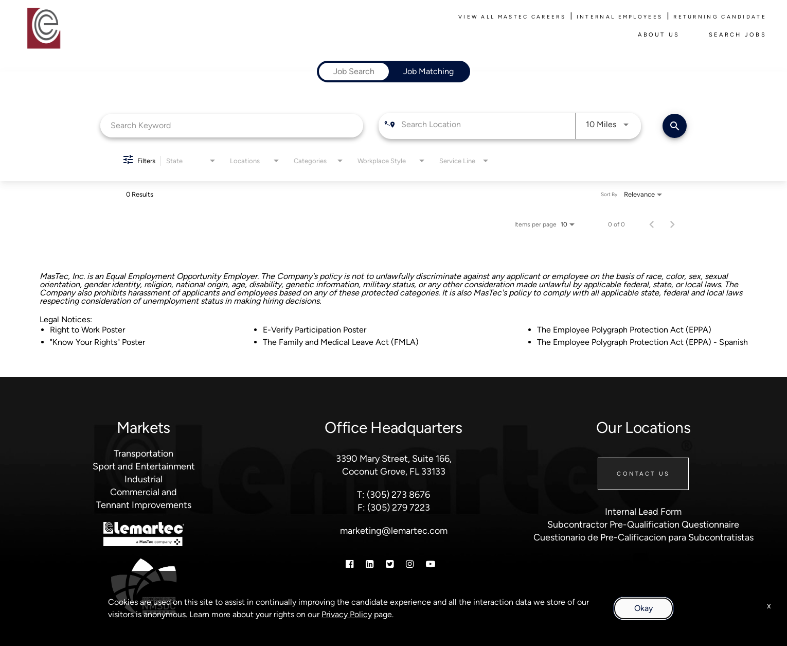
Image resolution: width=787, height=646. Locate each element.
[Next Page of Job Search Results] (672, 224)
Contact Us (643, 473)
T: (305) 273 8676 (393, 494)
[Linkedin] (369, 564)
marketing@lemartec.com (394, 530)
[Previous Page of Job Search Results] (651, 224)
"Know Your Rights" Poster (97, 342)
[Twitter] (389, 564)
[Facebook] (349, 564)
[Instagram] (410, 564)
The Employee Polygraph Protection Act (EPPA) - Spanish (642, 342)
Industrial (143, 479)
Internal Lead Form (643, 511)
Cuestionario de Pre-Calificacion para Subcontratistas (643, 537)
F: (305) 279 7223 (393, 507)
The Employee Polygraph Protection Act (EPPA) (624, 330)
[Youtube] (430, 564)
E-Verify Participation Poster (314, 330)
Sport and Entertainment (144, 466)
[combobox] (232, 125)
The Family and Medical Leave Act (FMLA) (341, 342)
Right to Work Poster (87, 330)
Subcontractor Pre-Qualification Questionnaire (643, 524)
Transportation (143, 453)
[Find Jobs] (675, 126)
